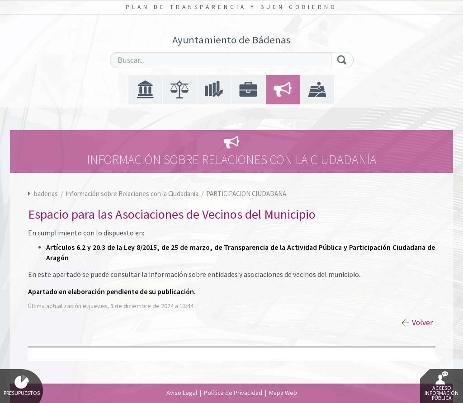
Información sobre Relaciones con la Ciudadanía (133, 193)
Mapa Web (283, 393)
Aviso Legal (181, 393)
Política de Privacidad (233, 393)
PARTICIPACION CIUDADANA (246, 193)
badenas (46, 193)
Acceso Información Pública (441, 386)
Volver (422, 323)
